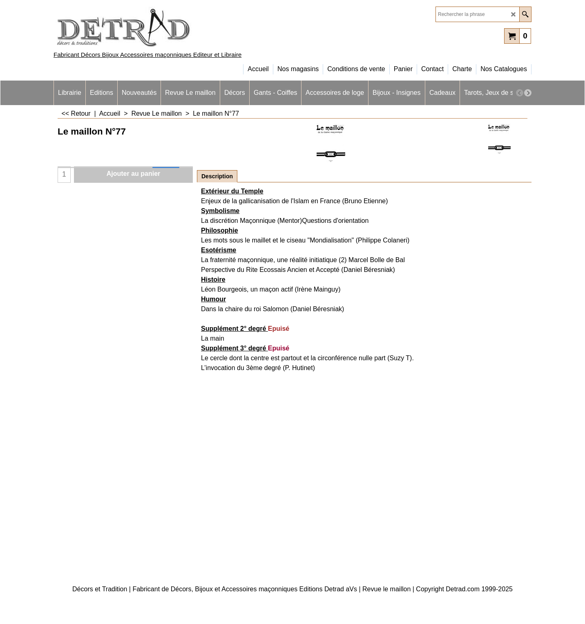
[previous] (519, 93)
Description (217, 176)
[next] (527, 93)
